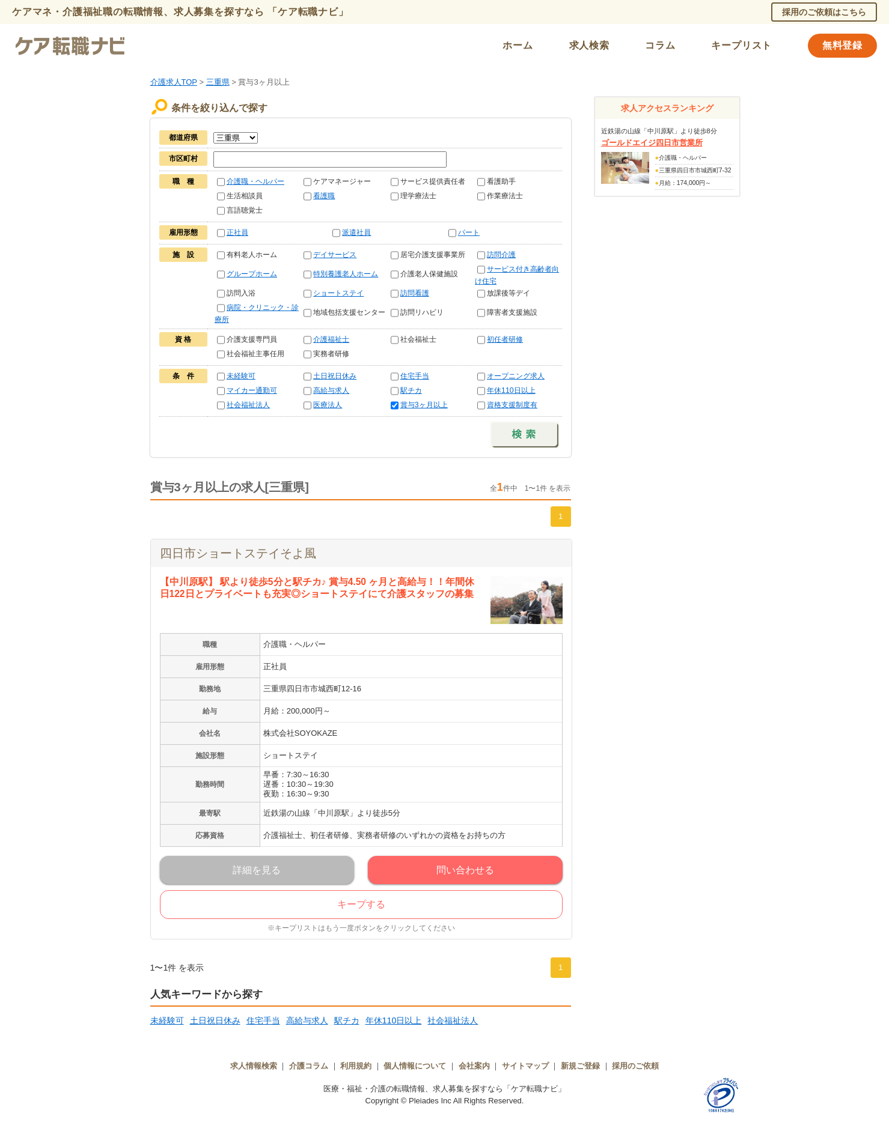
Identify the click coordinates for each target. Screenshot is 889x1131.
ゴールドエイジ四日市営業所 (652, 142)
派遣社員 (356, 232)
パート (469, 232)
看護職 (324, 196)
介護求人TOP (173, 81)
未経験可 (241, 376)
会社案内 (474, 1065)
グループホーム (252, 274)
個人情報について (414, 1065)
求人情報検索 (253, 1065)
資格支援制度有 (512, 405)
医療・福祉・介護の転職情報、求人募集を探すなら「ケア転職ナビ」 (444, 1088)
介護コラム (308, 1065)
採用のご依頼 (635, 1065)
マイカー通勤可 (252, 390)
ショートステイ (338, 293)
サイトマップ (525, 1065)
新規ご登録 (580, 1065)
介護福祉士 (331, 339)
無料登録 (842, 45)
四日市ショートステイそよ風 (238, 553)
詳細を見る (257, 870)
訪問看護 (414, 293)
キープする (361, 904)
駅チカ (411, 390)
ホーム (518, 45)
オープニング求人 (516, 376)
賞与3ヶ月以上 (424, 405)
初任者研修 (505, 339)
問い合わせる (465, 870)
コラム (660, 45)
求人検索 (589, 45)
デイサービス (334, 254)
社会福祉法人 (248, 405)
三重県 (218, 81)
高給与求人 (331, 390)
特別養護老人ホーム (345, 274)
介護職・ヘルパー (255, 181)
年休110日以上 (511, 390)
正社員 (237, 232)
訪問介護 (501, 254)
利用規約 (355, 1065)
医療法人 (327, 405)
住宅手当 (414, 376)
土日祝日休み (334, 376)
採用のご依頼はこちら (824, 12)
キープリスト (741, 45)
